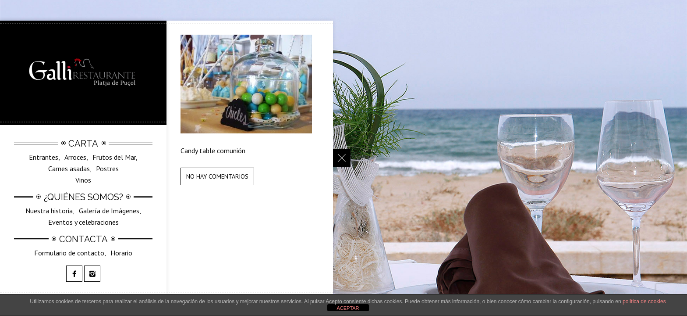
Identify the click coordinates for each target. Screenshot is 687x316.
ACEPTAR (347, 308)
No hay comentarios (217, 176)
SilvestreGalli (90, 182)
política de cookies (644, 301)
